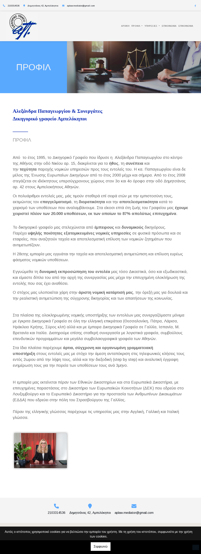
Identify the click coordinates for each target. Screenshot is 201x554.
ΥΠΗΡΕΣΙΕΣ (151, 26)
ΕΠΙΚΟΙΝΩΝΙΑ (169, 26)
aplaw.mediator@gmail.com (81, 6)
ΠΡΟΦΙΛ (136, 26)
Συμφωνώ (101, 546)
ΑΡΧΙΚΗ (125, 26)
